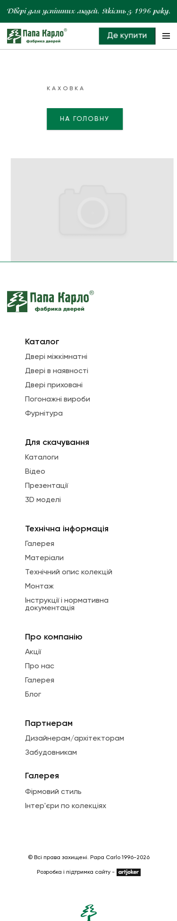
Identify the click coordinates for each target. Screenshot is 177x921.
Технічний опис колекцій (68, 572)
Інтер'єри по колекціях (65, 806)
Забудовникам (51, 753)
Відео (35, 472)
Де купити (127, 36)
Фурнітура (44, 414)
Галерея (39, 544)
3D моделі (43, 500)
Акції (33, 652)
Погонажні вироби (57, 399)
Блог (33, 695)
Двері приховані (54, 385)
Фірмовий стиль (53, 792)
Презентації (46, 486)
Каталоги (42, 457)
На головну (61, 119)
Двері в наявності (56, 371)
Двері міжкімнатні (56, 357)
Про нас (39, 666)
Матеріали (44, 558)
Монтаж (39, 586)
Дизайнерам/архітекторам (74, 738)
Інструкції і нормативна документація (67, 604)
